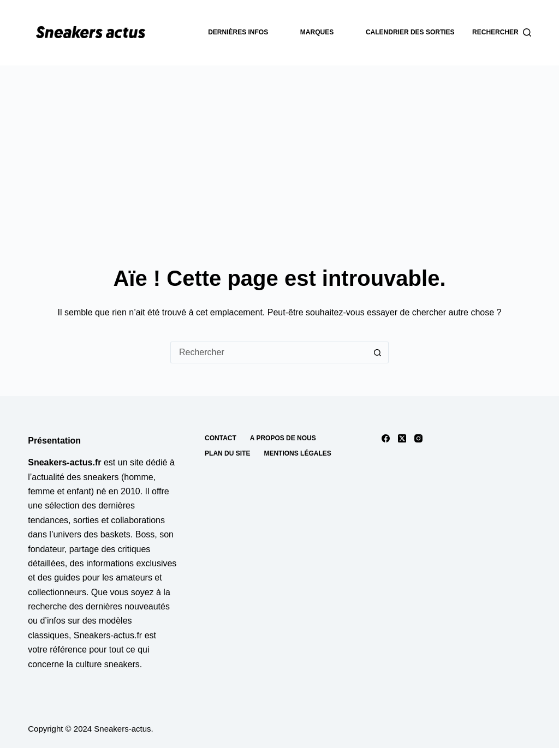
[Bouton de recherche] (378, 352)
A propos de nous (283, 438)
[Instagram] (418, 438)
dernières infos (238, 32)
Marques (317, 32)
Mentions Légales (297, 453)
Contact (220, 438)
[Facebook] (386, 438)
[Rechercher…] (268, 352)
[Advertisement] (279, 147)
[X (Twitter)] (402, 438)
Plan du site (227, 453)
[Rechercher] (501, 32)
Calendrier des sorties (410, 32)
